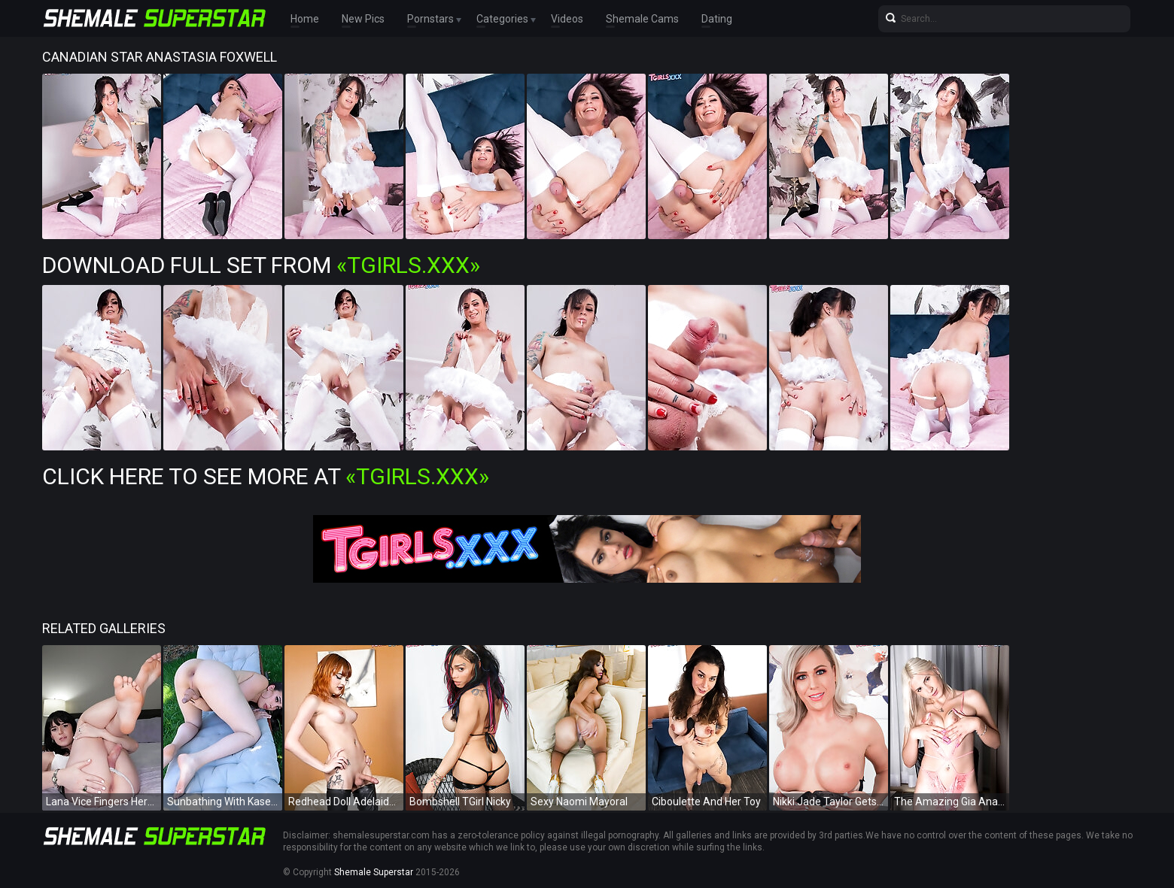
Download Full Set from (261, 265)
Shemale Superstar (373, 872)
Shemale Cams (642, 19)
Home (304, 19)
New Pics (363, 19)
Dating (716, 19)
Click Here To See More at (265, 476)
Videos (567, 19)
